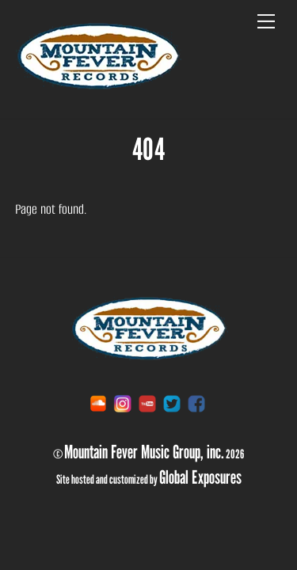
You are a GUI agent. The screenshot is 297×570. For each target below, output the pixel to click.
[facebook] (196, 403)
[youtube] (147, 403)
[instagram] (122, 403)
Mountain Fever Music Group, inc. (144, 451)
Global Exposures (200, 477)
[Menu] (266, 21)
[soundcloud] (98, 403)
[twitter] (171, 403)
